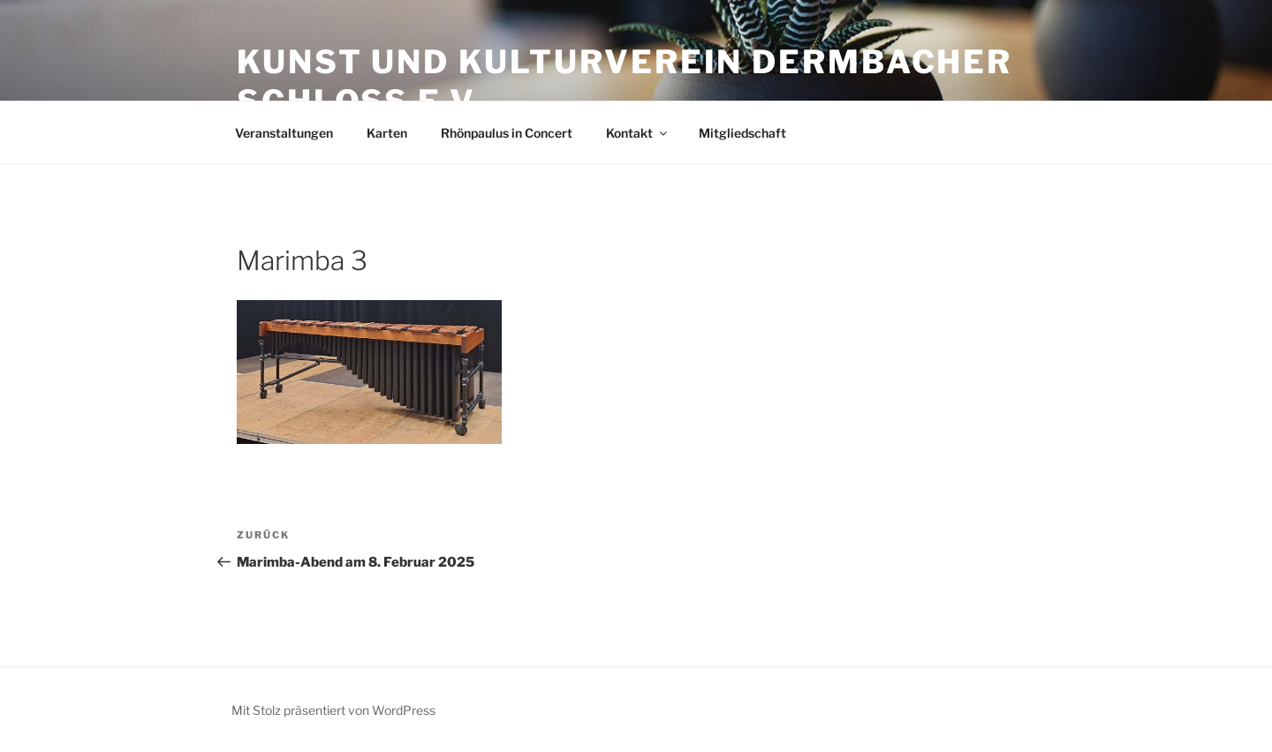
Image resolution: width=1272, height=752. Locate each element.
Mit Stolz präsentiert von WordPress (333, 710)
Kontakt (638, 132)
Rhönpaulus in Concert (506, 132)
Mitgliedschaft (742, 132)
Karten (387, 132)
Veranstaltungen (284, 132)
